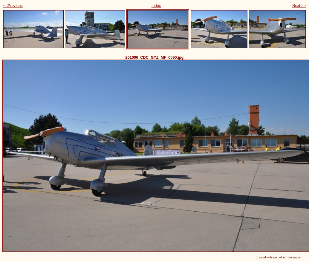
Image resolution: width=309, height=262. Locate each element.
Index (156, 5)
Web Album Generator (287, 257)
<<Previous (13, 5)
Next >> (299, 5)
